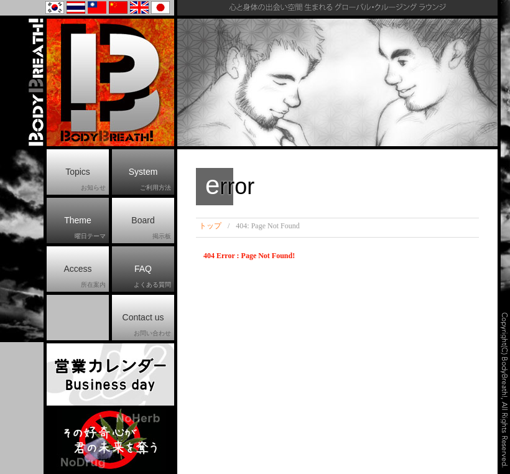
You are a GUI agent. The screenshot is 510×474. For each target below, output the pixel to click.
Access (84, 277)
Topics (85, 180)
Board (151, 228)
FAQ (152, 277)
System (150, 180)
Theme (85, 228)
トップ (210, 225)
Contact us (147, 325)
